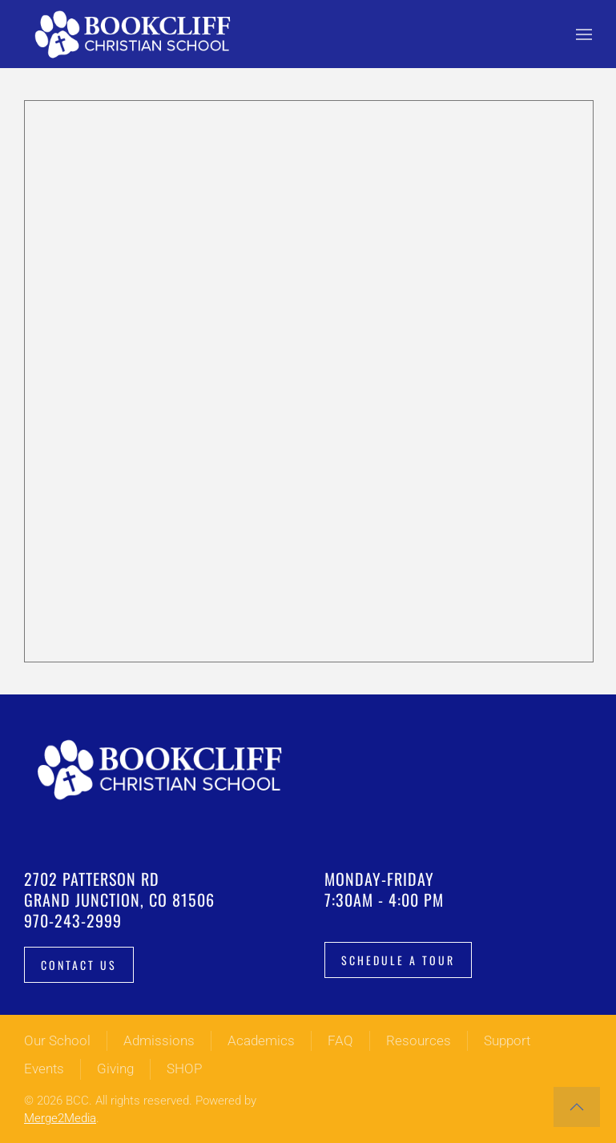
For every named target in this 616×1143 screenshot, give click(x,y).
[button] (584, 34)
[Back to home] (136, 34)
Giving (115, 1068)
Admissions (159, 1040)
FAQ (340, 1040)
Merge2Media (60, 1118)
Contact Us (79, 964)
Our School (57, 1040)
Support (507, 1040)
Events (44, 1068)
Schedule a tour (398, 960)
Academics (261, 1040)
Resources (418, 1040)
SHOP (184, 1068)
